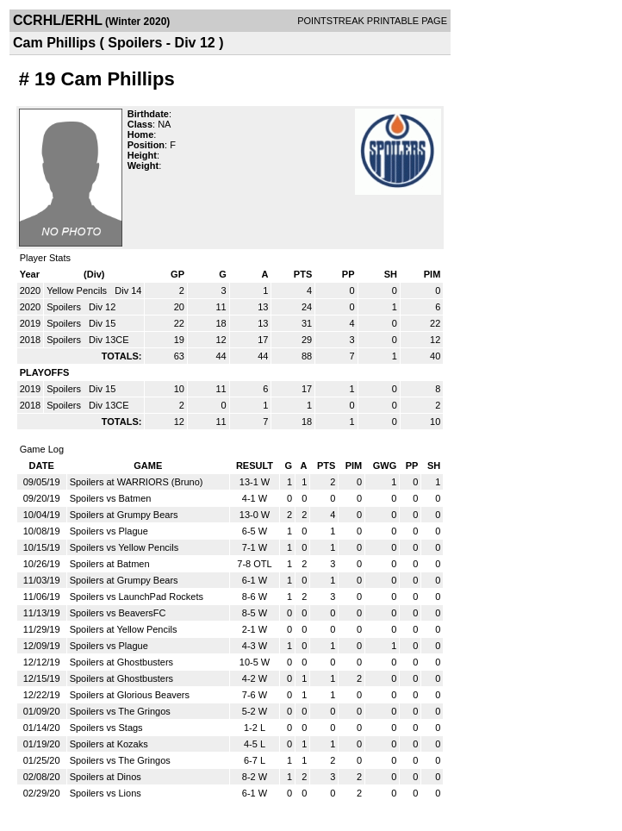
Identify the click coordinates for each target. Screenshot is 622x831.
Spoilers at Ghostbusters (121, 662)
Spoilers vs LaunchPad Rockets (136, 596)
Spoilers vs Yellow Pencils (124, 547)
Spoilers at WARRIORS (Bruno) (136, 482)
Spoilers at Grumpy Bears (124, 514)
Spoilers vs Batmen (111, 498)
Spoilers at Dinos (105, 777)
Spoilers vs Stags (106, 727)
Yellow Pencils (78, 290)
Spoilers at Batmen (110, 564)
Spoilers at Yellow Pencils (123, 629)
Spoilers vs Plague (109, 531)
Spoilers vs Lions (105, 793)
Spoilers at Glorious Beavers (130, 695)
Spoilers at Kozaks (109, 744)
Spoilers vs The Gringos (120, 711)
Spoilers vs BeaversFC (118, 613)
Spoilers (65, 307)
